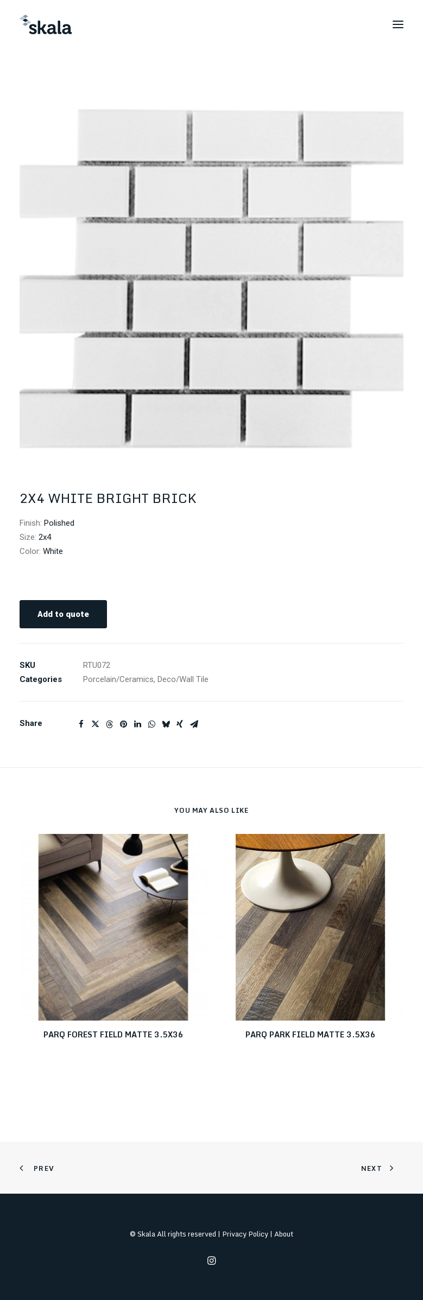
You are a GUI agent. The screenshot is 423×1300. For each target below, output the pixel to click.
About (283, 1234)
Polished (59, 523)
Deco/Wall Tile (183, 679)
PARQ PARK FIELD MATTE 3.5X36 (310, 1034)
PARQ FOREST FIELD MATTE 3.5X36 (113, 1034)
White (53, 551)
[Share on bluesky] (165, 724)
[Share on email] (193, 724)
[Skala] (46, 24)
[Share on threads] (109, 724)
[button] (398, 24)
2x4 (45, 537)
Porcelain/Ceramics (118, 679)
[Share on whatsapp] (151, 724)
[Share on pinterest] (123, 724)
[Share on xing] (179, 724)
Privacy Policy (245, 1234)
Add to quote (63, 614)
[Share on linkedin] (137, 724)
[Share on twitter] (95, 724)
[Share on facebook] (80, 724)
